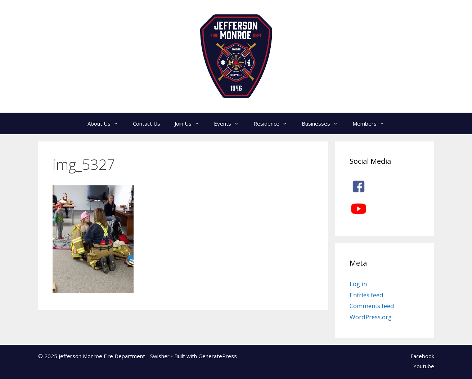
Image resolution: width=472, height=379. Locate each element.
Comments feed (372, 306)
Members (372, 123)
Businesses (323, 123)
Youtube (423, 366)
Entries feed (366, 295)
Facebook (422, 356)
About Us (106, 123)
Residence (274, 123)
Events (230, 123)
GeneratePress (217, 356)
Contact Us (146, 123)
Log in (358, 284)
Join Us (191, 123)
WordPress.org (371, 317)
